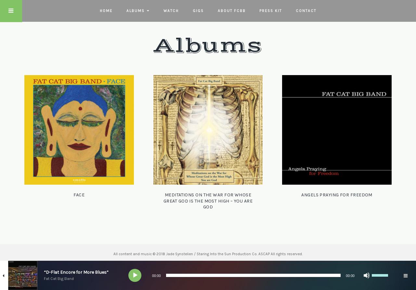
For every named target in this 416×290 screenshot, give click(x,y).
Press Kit (270, 10)
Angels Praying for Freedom (336, 195)
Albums (135, 10)
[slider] (253, 275)
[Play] (135, 275)
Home (106, 10)
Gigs (198, 10)
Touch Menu (11, 11)
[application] (260, 275)
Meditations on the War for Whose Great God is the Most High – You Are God (208, 201)
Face (78, 195)
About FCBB (232, 10)
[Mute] (366, 275)
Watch (171, 10)
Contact (306, 10)
